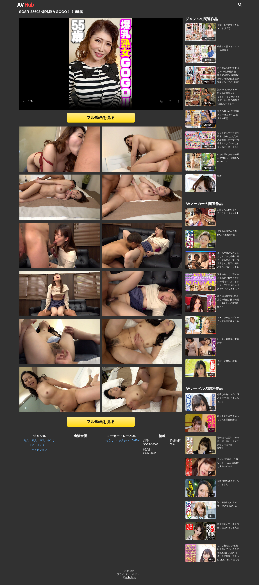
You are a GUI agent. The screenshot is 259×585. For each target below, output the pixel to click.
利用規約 (129, 571)
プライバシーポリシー (129, 574)
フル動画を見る (101, 117)
